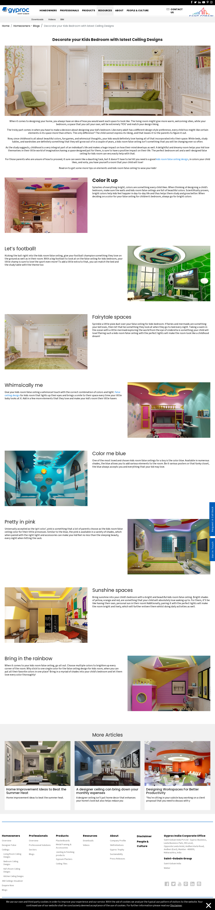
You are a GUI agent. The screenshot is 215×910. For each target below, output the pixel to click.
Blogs (4, 890)
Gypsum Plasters (64, 859)
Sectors (33, 849)
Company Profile (118, 840)
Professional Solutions (40, 845)
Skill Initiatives (117, 845)
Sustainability (116, 854)
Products (88, 10)
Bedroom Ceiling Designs (11, 863)
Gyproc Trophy (117, 849)
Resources (105, 10)
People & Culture (138, 10)
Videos (52, 19)
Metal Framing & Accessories (63, 846)
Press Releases (117, 858)
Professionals (69, 10)
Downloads (37, 19)
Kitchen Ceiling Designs (13, 876)
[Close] (206, 905)
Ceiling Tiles (61, 863)
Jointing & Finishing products (65, 854)
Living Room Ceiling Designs (12, 855)
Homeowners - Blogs (26, 26)
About (119, 10)
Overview (6, 840)
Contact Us (177, 10)
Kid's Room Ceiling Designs (12, 870)
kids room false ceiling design (172, 159)
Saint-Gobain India (172, 863)
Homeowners (48, 10)
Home (5, 26)
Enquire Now (8, 885)
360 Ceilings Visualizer (12, 881)
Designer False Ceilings (9, 847)
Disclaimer (144, 836)
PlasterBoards (63, 840)
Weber (167, 868)
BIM (62, 19)
